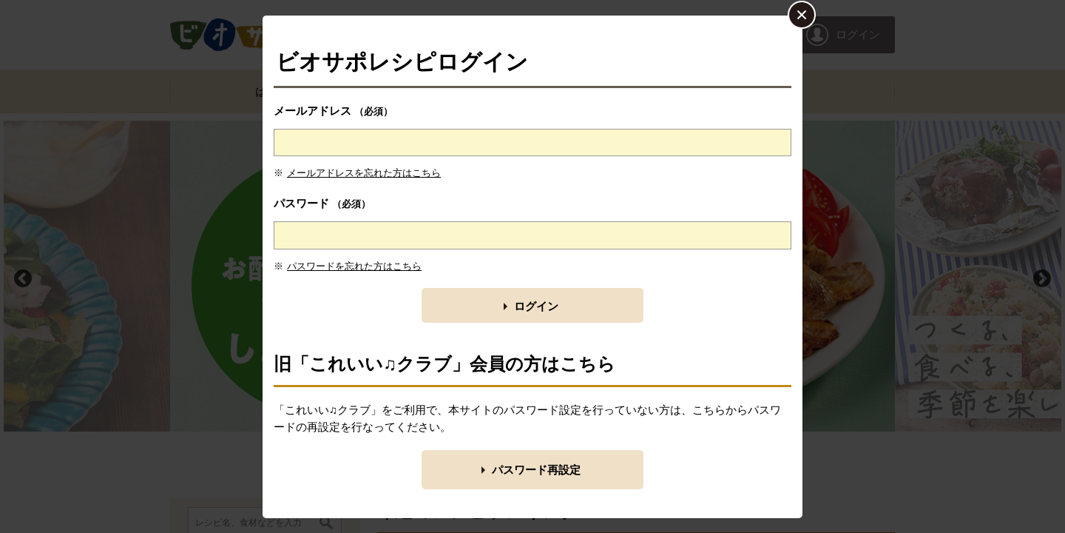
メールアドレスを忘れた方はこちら (364, 172)
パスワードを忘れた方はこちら (354, 266)
